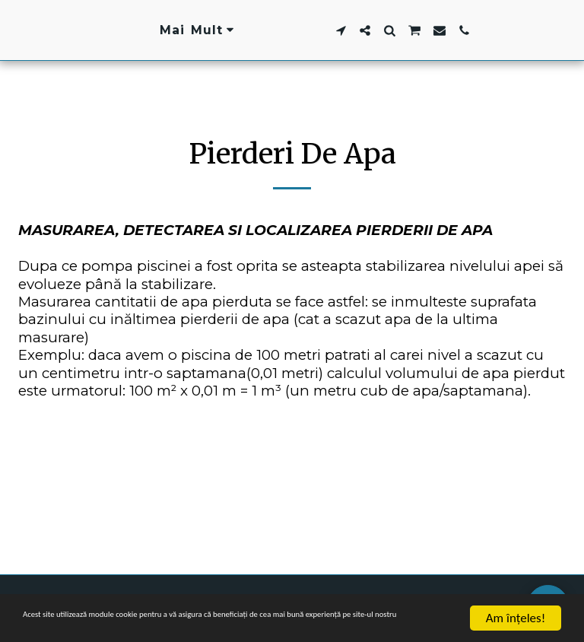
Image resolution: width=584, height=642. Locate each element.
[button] (435, 30)
